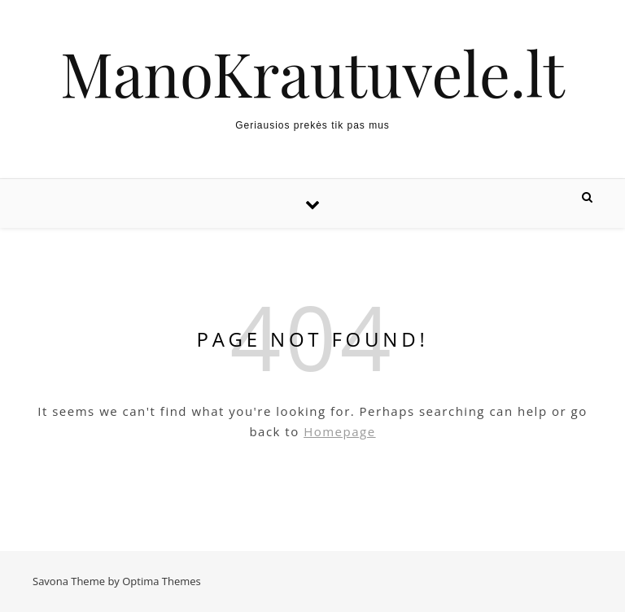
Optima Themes (161, 581)
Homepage (339, 431)
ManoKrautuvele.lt (312, 72)
